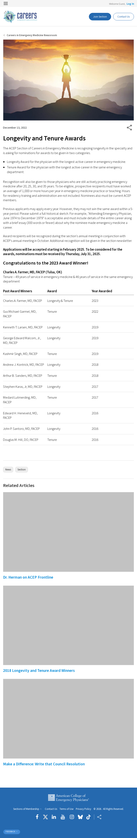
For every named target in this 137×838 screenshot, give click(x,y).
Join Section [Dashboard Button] (100, 16)
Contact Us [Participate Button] (123, 16)
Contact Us (51, 809)
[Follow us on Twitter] (45, 817)
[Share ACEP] (97, 817)
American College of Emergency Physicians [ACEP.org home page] (68, 798)
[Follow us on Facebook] (38, 817)
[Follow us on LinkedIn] (54, 817)
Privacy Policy (83, 809)
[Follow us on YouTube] (63, 817)
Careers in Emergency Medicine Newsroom (32, 35)
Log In (130, 3)
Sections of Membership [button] (26, 809)
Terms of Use (66, 809)
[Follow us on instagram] (72, 817)
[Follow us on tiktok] (88, 817)
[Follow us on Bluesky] (80, 817)
